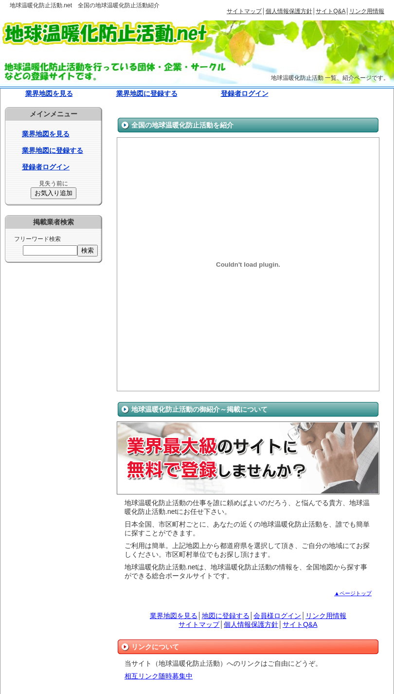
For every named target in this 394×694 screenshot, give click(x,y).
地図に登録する (226, 616)
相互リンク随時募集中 (159, 676)
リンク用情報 (366, 11)
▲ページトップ (353, 593)
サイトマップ (244, 11)
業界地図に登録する (147, 93)
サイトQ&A (330, 11)
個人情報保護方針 (289, 11)
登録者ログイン (245, 93)
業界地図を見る (49, 93)
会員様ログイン (277, 616)
